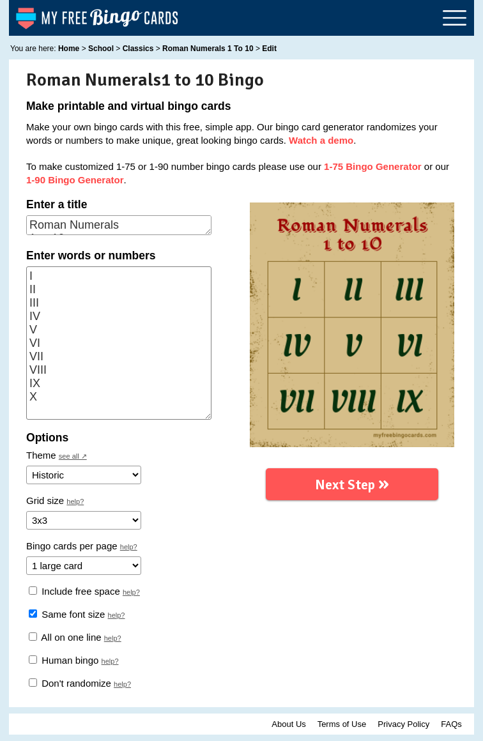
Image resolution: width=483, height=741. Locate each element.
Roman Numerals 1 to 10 (118, 225)
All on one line (65, 637)
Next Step (352, 482)
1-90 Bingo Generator (75, 179)
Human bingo (63, 660)
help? (75, 501)
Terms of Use (342, 724)
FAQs (451, 724)
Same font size (67, 614)
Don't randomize (70, 683)
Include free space (74, 591)
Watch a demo (321, 140)
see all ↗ (73, 456)
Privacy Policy (403, 724)
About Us (288, 724)
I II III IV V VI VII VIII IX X (118, 343)
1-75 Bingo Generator (373, 166)
